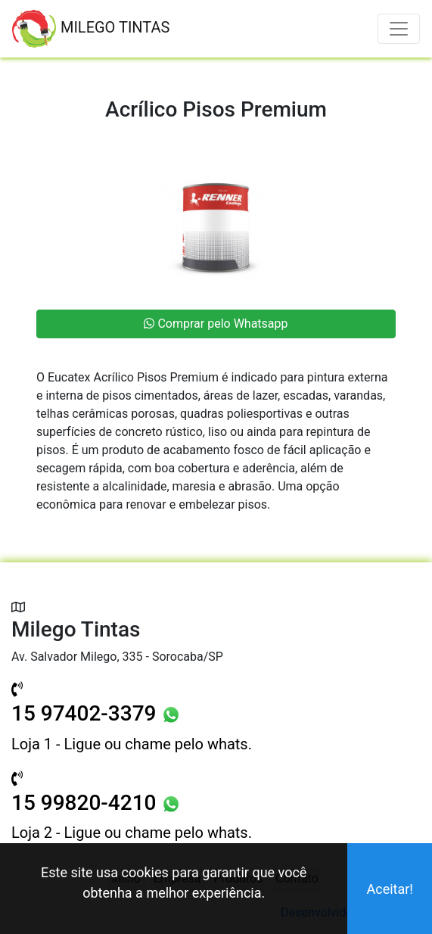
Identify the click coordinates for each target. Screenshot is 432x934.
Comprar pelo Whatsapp (215, 323)
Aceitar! (389, 889)
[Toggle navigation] (399, 29)
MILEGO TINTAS (90, 29)
